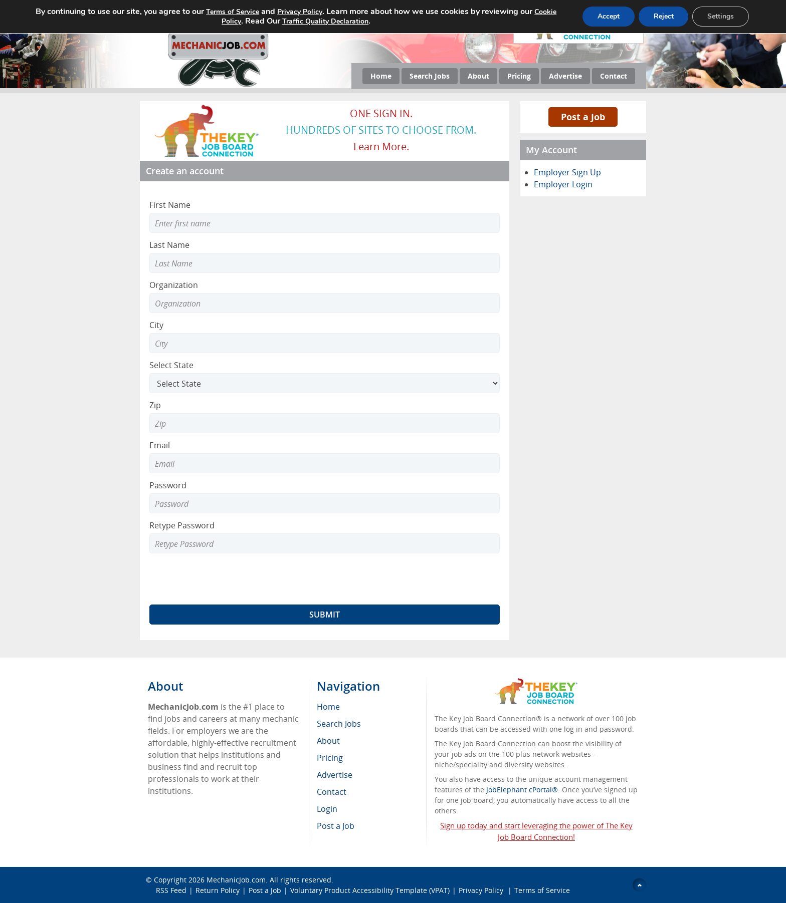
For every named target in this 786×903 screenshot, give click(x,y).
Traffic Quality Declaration (325, 21)
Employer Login (563, 184)
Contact (613, 76)
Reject (663, 16)
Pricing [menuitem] (330, 757)
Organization (173, 284)
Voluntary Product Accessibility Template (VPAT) (370, 890)
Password (167, 485)
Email (159, 445)
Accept (608, 16)
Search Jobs (430, 76)
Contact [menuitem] (331, 791)
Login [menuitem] (327, 808)
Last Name (169, 244)
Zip (155, 405)
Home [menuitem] (328, 706)
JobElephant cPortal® (522, 789)
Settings (720, 16)
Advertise (565, 76)
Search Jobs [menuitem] (339, 723)
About (478, 76)
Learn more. (381, 146)
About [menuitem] (328, 740)
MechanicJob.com (236, 879)
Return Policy (217, 890)
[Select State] (324, 383)
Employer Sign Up (567, 172)
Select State (171, 365)
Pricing (519, 76)
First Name (169, 204)
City (156, 325)
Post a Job (583, 117)
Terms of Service (542, 890)
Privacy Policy (482, 890)
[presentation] (225, 578)
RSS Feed (171, 890)
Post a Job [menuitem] (335, 825)
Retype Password (182, 525)
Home (380, 76)
